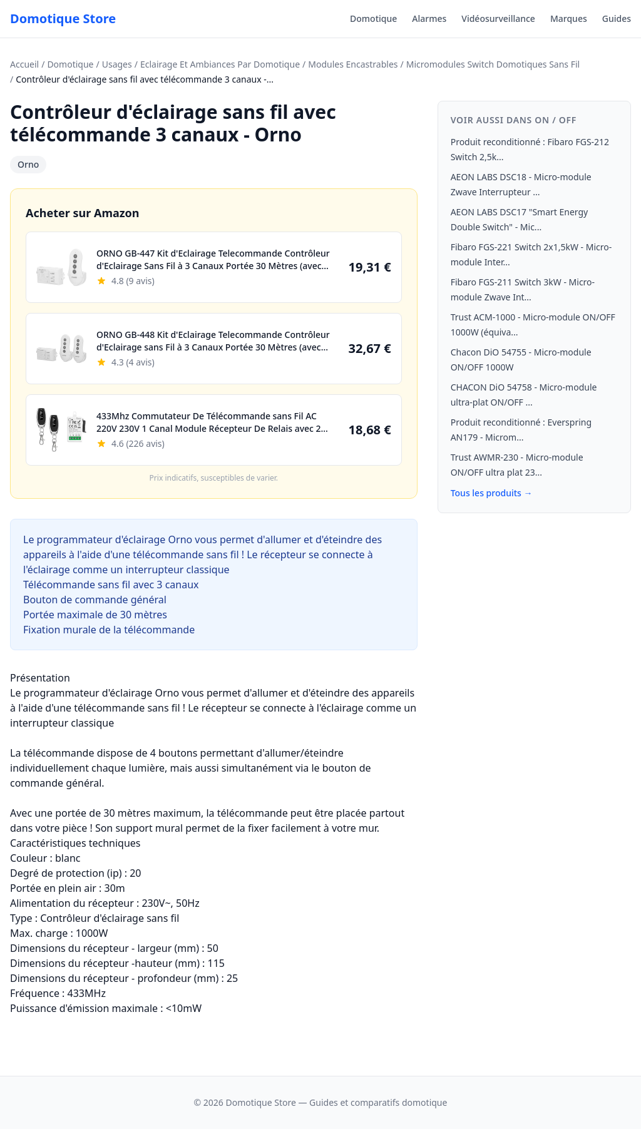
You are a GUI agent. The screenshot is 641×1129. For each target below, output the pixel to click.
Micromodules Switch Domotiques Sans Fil (493, 64)
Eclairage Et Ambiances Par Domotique (220, 64)
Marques (568, 18)
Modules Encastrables (352, 64)
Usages (117, 64)
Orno (28, 164)
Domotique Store (63, 18)
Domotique (373, 18)
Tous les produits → (492, 493)
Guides (616, 18)
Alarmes (429, 18)
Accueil (24, 64)
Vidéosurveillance (498, 18)
